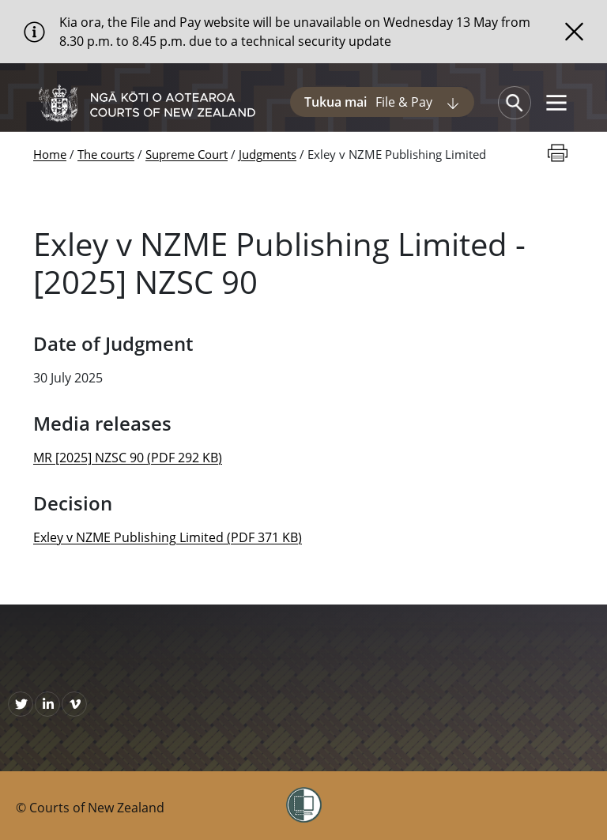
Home (49, 154)
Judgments (267, 154)
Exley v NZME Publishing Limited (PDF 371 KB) (167, 537)
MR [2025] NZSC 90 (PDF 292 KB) (127, 457)
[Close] (574, 31)
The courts (105, 154)
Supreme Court (186, 154)
